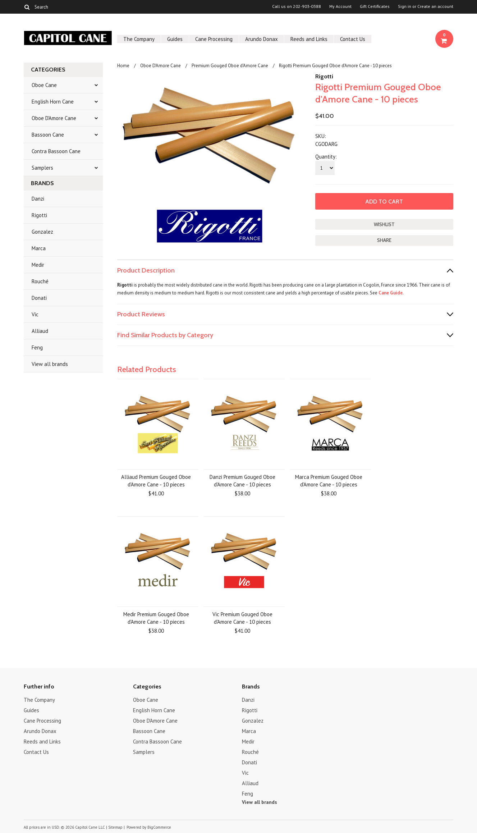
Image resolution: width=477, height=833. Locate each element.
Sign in (404, 6)
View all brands (50, 364)
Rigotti (39, 215)
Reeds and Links (308, 39)
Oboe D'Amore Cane (54, 118)
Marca (39, 248)
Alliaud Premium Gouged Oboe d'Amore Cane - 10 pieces (156, 480)
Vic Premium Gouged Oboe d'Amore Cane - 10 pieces (242, 618)
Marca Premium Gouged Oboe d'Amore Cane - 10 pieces (328, 480)
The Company (139, 39)
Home (123, 66)
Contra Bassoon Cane (56, 151)
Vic (35, 314)
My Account (340, 6)
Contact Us (352, 39)
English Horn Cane (53, 101)
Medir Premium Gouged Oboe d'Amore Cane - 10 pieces (156, 618)
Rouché (40, 281)
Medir (38, 264)
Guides (175, 39)
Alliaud (40, 331)
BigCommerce (159, 827)
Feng (37, 347)
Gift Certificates (375, 6)
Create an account (435, 6)
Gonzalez (42, 231)
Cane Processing (214, 39)
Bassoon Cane (48, 134)
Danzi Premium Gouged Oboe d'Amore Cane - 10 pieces (242, 480)
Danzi (38, 198)
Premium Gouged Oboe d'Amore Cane (230, 66)
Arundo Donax (261, 39)
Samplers (42, 167)
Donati (39, 297)
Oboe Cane (44, 85)
